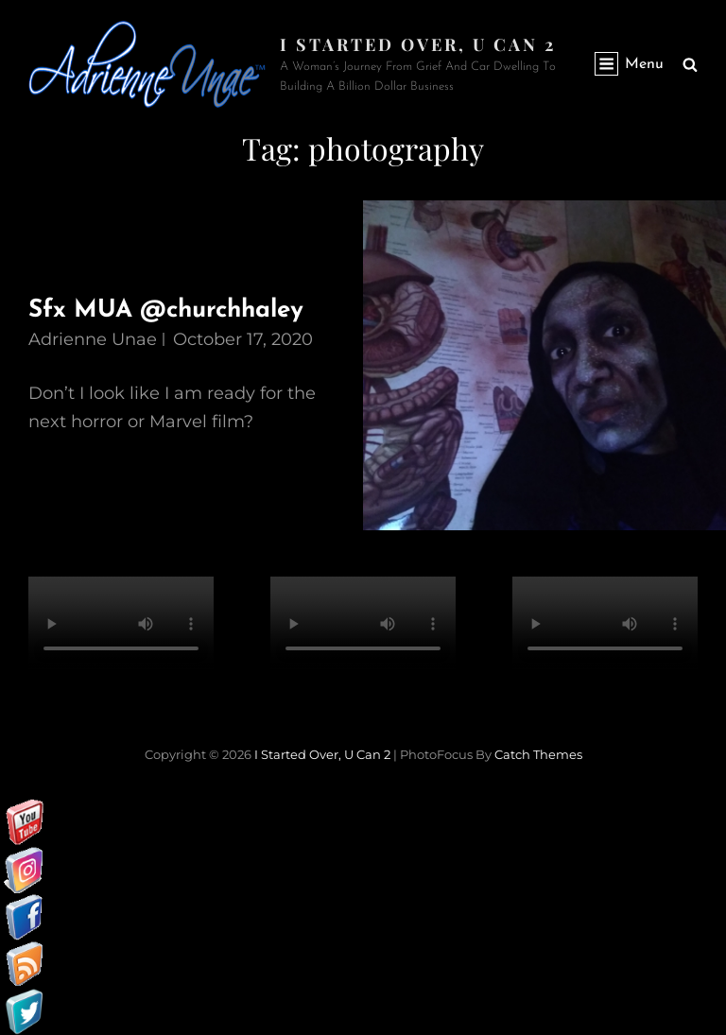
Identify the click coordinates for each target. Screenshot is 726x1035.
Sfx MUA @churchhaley (165, 310)
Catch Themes (538, 754)
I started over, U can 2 (418, 44)
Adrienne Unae (92, 339)
